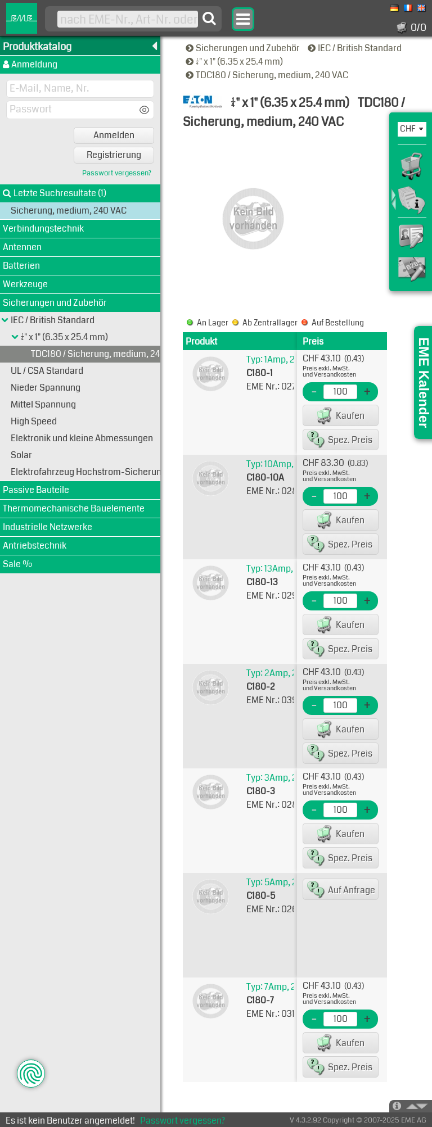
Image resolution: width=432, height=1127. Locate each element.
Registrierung (114, 154)
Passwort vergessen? (116, 173)
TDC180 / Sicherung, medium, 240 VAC (268, 75)
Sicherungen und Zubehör (244, 48)
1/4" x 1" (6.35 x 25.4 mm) (235, 61)
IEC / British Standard (355, 48)
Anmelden (113, 135)
